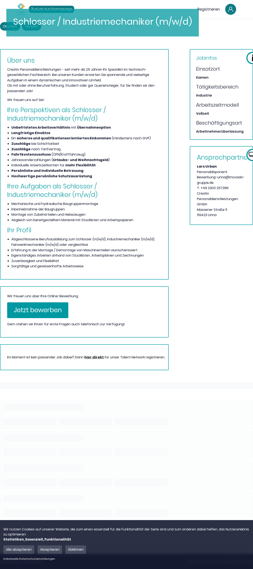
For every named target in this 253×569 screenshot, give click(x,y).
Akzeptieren (49, 549)
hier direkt (94, 357)
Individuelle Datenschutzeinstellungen (29, 559)
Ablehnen (75, 549)
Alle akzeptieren (19, 549)
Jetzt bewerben (38, 310)
